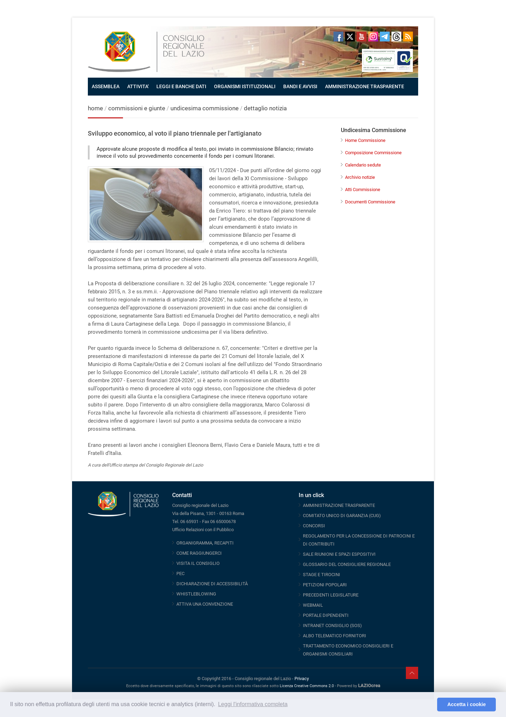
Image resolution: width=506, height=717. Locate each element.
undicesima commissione (204, 108)
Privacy (301, 678)
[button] (430, 705)
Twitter (350, 36)
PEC (180, 573)
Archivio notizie (360, 177)
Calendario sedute (363, 165)
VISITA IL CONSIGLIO (198, 563)
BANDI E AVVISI (300, 86)
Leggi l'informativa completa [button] (252, 704)
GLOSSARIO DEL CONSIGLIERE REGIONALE (347, 564)
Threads (396, 36)
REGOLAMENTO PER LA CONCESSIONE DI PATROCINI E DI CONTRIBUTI (359, 540)
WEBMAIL (313, 605)
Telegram (385, 36)
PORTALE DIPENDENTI (326, 615)
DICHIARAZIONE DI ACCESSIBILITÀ (212, 583)
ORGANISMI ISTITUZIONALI (244, 86)
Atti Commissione (362, 189)
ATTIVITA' (138, 86)
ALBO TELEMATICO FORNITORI (334, 635)
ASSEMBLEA (105, 86)
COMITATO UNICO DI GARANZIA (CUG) (342, 515)
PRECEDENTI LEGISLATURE (330, 595)
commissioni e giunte (136, 108)
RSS (408, 36)
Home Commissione (365, 140)
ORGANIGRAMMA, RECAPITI (205, 543)
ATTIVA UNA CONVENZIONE (204, 604)
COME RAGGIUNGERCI (199, 553)
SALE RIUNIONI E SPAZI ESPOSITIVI (339, 554)
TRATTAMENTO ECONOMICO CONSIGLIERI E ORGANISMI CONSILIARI (348, 650)
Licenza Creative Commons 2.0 (307, 686)
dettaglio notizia (265, 108)
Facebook (338, 36)
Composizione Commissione (373, 152)
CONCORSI (314, 525)
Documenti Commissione (370, 201)
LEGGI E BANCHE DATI (181, 86)
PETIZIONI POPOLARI (325, 584)
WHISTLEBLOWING (196, 594)
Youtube (361, 36)
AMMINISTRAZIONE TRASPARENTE (364, 86)
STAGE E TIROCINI (321, 574)
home (95, 108)
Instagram (373, 36)
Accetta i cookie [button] (466, 704)
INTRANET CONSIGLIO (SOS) (332, 625)
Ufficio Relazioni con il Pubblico (203, 529)
